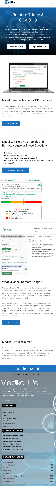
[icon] (18, 369)
